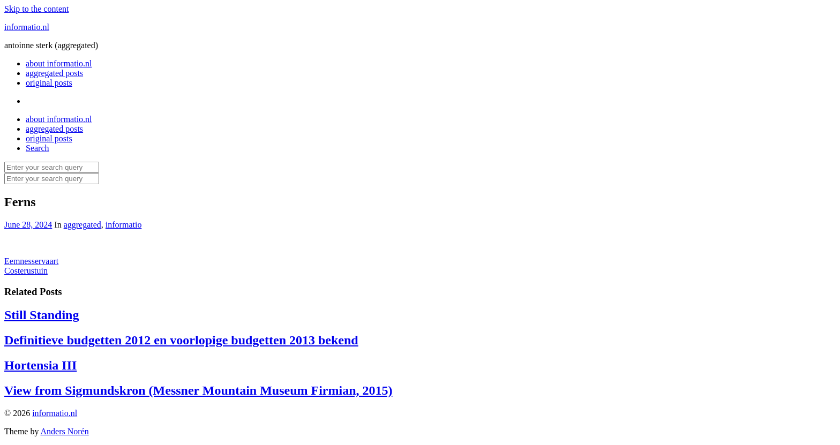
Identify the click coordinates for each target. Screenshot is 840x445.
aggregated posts (54, 73)
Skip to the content (36, 8)
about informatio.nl (59, 63)
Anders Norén (65, 431)
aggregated (82, 224)
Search (37, 148)
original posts (49, 82)
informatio (124, 224)
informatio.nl (26, 27)
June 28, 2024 (28, 224)
